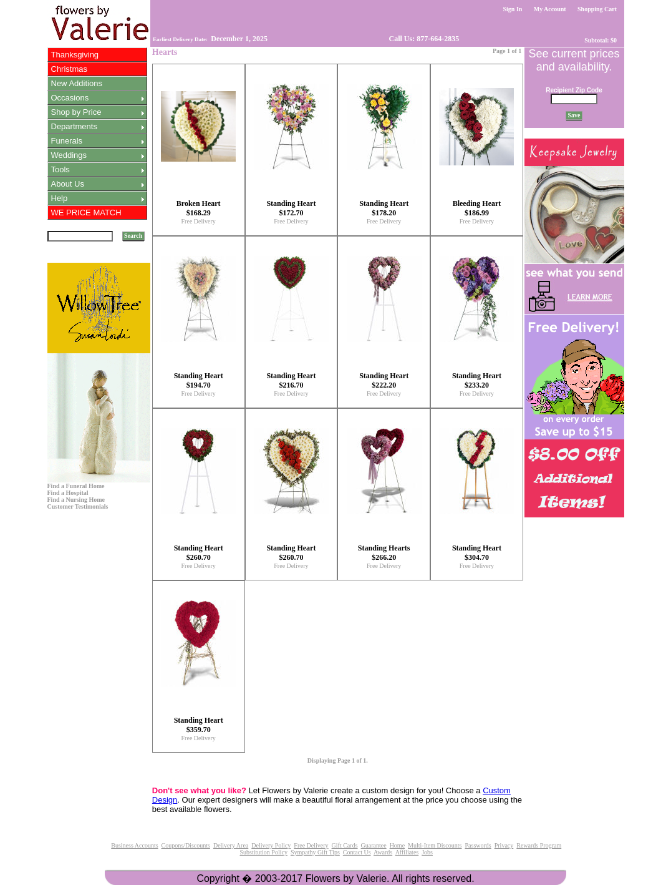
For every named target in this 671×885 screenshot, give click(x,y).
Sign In (512, 9)
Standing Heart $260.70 (198, 553)
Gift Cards (345, 845)
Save (574, 115)
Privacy (504, 845)
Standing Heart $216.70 (291, 380)
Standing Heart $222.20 (383, 380)
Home (397, 845)
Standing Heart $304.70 (476, 553)
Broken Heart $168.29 (198, 208)
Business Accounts (134, 845)
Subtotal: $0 (601, 40)
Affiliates (407, 852)
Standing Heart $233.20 (476, 380)
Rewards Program (538, 845)
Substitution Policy (263, 852)
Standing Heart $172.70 (291, 208)
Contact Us (357, 852)
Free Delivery (198, 221)
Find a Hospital (68, 492)
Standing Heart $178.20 (383, 208)
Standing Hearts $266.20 (384, 553)
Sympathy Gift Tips (315, 852)
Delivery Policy (271, 845)
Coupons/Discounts (186, 845)
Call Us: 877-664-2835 (423, 38)
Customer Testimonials (78, 506)
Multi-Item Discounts (434, 845)
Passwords (478, 845)
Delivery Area (230, 845)
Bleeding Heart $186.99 (477, 208)
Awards (383, 852)
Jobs (427, 852)
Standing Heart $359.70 (198, 725)
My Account (549, 9)
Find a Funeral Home (76, 485)
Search (133, 235)
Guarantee (374, 845)
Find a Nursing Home (76, 499)
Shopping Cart (597, 9)
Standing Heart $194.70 (198, 380)
